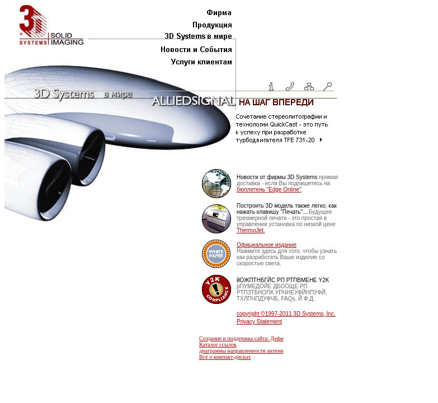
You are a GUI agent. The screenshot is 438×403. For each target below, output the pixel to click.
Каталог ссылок (218, 344)
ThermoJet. (251, 230)
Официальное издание (266, 245)
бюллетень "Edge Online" (269, 189)
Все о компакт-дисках (225, 357)
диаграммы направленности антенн (241, 351)
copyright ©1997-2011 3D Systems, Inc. (286, 314)
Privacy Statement (259, 321)
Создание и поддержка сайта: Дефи (241, 338)
